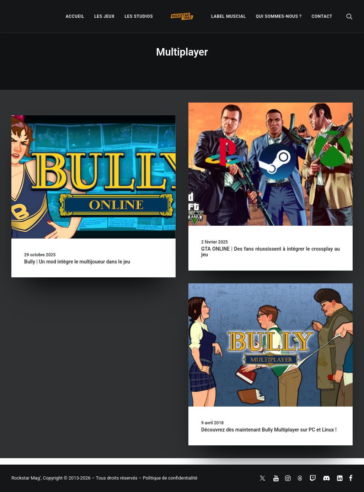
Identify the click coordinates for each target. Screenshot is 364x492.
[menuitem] (75, 16)
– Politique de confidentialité (168, 478)
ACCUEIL (75, 16)
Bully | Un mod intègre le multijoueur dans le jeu (77, 262)
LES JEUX (104, 16)
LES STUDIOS (138, 16)
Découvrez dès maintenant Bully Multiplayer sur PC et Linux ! (269, 430)
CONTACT (322, 16)
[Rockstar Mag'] (182, 16)
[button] (349, 16)
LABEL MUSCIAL (228, 16)
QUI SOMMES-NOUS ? (279, 16)
